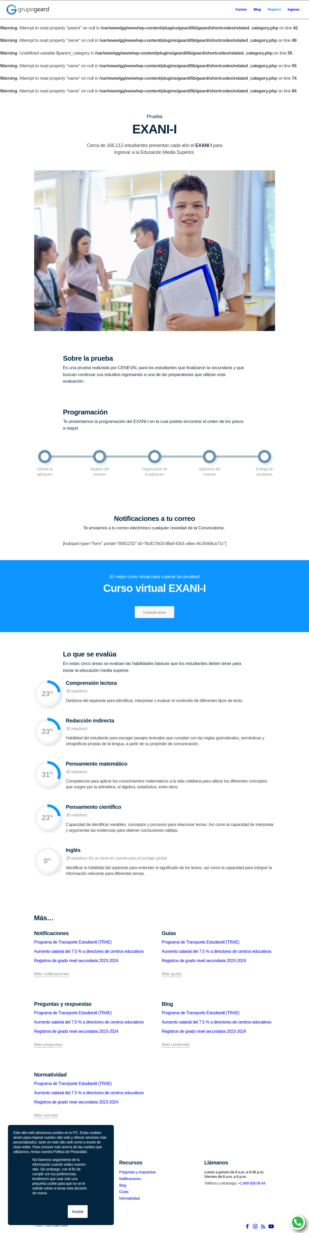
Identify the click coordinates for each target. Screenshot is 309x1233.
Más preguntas (48, 1044)
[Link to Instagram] (255, 1226)
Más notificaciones (51, 974)
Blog (122, 1185)
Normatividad (129, 1198)
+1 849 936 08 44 (251, 1183)
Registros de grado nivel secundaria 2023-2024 (76, 960)
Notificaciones (130, 1179)
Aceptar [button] (78, 1211)
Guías (123, 1192)
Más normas (46, 1115)
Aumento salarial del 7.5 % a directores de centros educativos (89, 951)
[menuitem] (241, 9)
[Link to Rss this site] (263, 1226)
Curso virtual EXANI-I (154, 588)
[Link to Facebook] (247, 1226)
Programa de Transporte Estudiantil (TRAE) (73, 942)
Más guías (172, 974)
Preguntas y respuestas (137, 1172)
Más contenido (176, 1044)
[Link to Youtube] (271, 1226)
